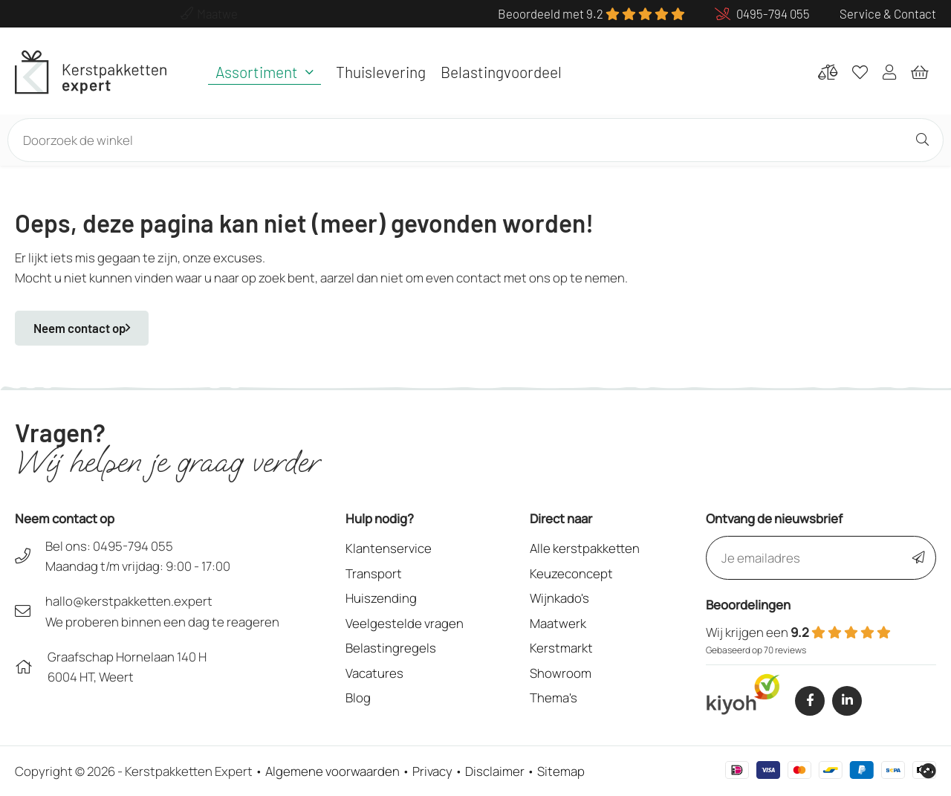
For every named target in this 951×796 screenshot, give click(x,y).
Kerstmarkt (561, 647)
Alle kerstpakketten (585, 548)
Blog (358, 697)
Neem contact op (81, 327)
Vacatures (374, 673)
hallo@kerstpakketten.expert (128, 600)
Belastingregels (390, 647)
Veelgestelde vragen (404, 623)
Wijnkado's (559, 597)
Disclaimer (495, 771)
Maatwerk (558, 623)
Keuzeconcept (571, 573)
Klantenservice (388, 548)
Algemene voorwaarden (332, 771)
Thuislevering (381, 71)
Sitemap (561, 771)
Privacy (432, 771)
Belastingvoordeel (501, 71)
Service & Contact (888, 13)
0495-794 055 (133, 545)
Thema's (553, 697)
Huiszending (381, 597)
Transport (373, 573)
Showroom (560, 673)
